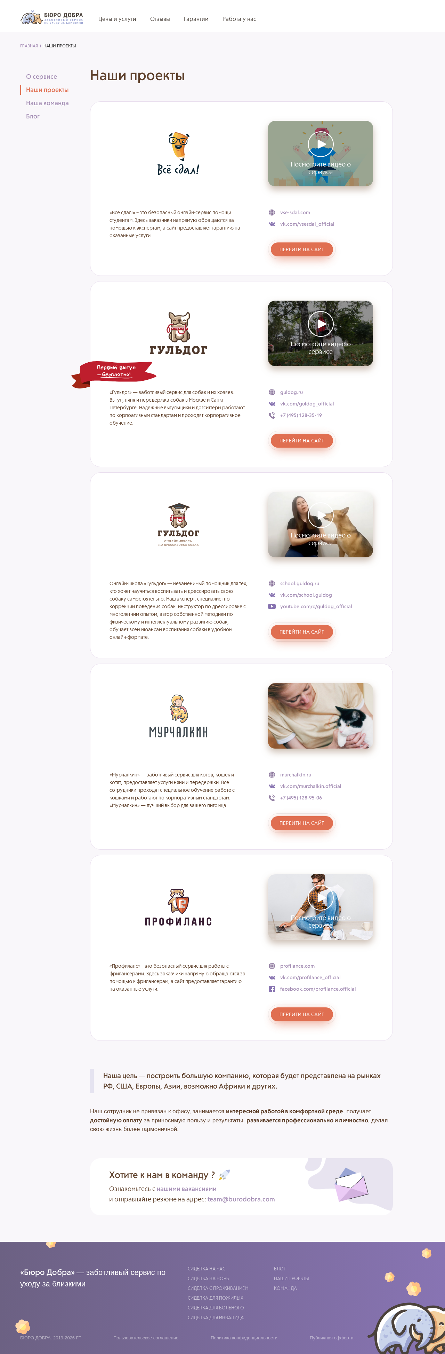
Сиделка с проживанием (218, 1288)
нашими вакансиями (187, 1189)
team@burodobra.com (241, 1199)
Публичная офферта (331, 1338)
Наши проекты (291, 1278)
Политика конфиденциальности (244, 1338)
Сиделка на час (206, 1269)
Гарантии (196, 19)
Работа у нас (239, 19)
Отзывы (160, 19)
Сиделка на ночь (208, 1278)
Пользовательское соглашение (145, 1338)
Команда (285, 1288)
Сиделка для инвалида (216, 1317)
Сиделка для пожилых (215, 1298)
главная (29, 46)
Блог (280, 1269)
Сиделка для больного (216, 1308)
